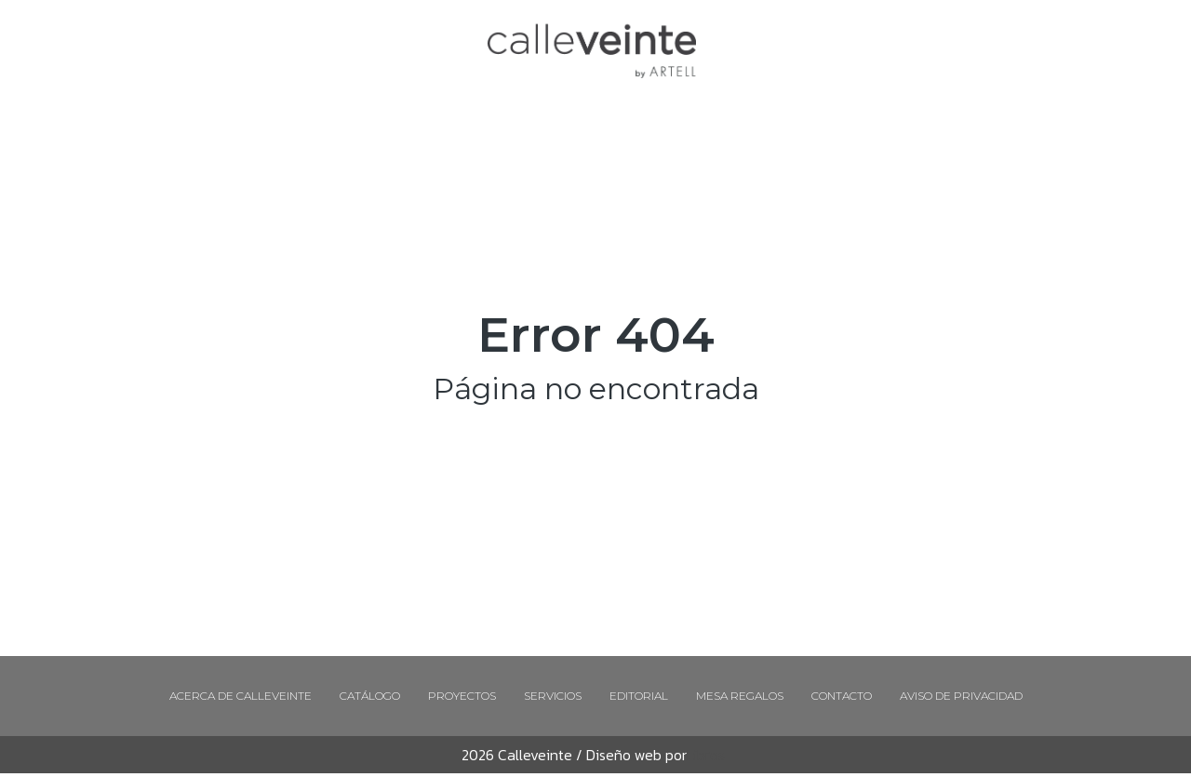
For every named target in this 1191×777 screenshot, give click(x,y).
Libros (706, 755)
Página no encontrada (596, 388)
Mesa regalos (739, 696)
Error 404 (596, 334)
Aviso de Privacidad (961, 696)
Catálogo (370, 696)
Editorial (638, 696)
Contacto (841, 696)
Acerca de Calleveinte (240, 696)
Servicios (553, 696)
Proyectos (462, 696)
